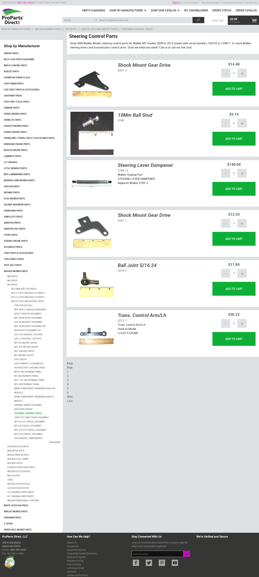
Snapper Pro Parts (14, 228)
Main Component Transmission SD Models (34, 398)
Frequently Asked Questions (82, 553)
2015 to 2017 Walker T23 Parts (27, 292)
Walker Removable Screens (23, 500)
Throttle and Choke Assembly (31, 417)
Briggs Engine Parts (15, 65)
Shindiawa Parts (13, 210)
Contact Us (251, 2)
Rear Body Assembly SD (27, 330)
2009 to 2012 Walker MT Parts (27, 301)
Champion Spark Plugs (17, 77)
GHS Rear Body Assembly (28, 322)
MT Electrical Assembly (28, 425)
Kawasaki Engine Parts (17, 144)
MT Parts (12, 284)
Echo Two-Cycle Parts (16, 101)
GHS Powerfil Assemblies (28, 363)
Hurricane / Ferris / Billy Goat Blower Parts (29, 138)
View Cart (218, 20)
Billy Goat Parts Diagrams (19, 59)
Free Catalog (74, 564)
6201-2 (122, 70)
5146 (121, 120)
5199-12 (123, 170)
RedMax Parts (12, 192)
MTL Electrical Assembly (28, 434)
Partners (71, 571)
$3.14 (234, 114)
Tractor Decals (23, 305)
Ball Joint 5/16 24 (137, 265)
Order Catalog (246, 10)
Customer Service (232, 2)
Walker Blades (15, 450)
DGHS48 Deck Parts (18, 446)
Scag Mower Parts (14, 198)
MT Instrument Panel (26, 375)
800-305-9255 (18, 549)
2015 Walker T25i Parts (24, 288)
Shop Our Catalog (164, 10)
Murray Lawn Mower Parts (19, 180)
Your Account (191, 2)
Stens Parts (11, 234)
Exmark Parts (12, 107)
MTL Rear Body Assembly (28, 317)
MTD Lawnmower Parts (17, 174)
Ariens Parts (11, 53)
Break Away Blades (18, 454)
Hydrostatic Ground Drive (29, 367)
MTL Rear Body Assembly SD (30, 326)
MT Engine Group (24, 355)
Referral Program (76, 557)
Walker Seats (15, 463)
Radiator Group (23, 409)
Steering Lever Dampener (145, 165)
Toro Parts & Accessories (19, 253)
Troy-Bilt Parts (13, 265)
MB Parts (12, 276)
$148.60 (234, 164)
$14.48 (234, 64)
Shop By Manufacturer (126, 10)
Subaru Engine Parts (16, 240)
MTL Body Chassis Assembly (30, 309)
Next (70, 397)
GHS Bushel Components (28, 438)
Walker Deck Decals (18, 483)
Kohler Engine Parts (16, 150)
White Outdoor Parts (16, 505)
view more (55, 442)
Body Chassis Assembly (27, 313)
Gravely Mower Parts (16, 125)
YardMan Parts (12, 517)
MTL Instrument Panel (27, 384)
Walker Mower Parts (16, 271)
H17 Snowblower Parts (20, 496)
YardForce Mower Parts (18, 529)
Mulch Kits (13, 475)
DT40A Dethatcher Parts (21, 467)
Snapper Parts (12, 222)
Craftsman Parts (14, 83)
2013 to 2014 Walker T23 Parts (27, 297)
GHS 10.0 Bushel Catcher (28, 334)
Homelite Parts (12, 119)
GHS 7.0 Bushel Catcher (27, 338)
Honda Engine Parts (15, 131)
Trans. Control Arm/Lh (142, 315)
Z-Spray (8, 523)
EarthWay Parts (13, 95)
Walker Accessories (19, 471)
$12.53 (234, 214)
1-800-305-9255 (24, 2)
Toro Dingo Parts (14, 259)
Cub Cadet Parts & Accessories (21, 89)
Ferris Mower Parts (15, 113)
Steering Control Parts (28, 413)
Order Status (221, 10)
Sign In (176, 2)
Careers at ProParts (77, 575)
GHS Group (20, 359)
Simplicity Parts (13, 216)
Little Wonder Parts (15, 168)
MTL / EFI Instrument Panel (29, 380)
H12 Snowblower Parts (20, 492)
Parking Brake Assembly (28, 405)
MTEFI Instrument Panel (28, 371)
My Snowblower (196, 10)
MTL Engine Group (24, 351)
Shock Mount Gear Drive (144, 65)
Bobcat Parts (11, 71)
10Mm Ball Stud (135, 115)
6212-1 (122, 320)
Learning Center (75, 568)
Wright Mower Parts (16, 511)
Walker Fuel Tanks (18, 458)
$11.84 (234, 264)
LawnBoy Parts (12, 156)
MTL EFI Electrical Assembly (30, 429)
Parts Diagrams (93, 10)
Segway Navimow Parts (17, 204)
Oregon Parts (12, 186)
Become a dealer (210, 2)
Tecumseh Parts (13, 246)
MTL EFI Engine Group (26, 346)
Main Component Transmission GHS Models (34, 390)
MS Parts (12, 280)
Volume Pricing (75, 560)
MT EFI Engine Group (25, 342)
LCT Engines (10, 162)
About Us (72, 542)
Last (69, 401)
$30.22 (234, 314)
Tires (10, 479)
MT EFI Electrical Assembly (29, 421)
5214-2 (122, 271)
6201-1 (122, 220)
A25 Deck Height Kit (18, 488)
